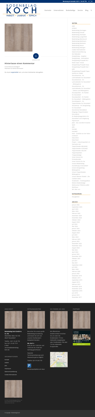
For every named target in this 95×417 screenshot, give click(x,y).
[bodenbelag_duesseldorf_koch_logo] (22, 10)
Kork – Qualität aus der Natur (81, 133)
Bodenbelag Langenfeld (79, 37)
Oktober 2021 (76, 258)
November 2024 (77, 218)
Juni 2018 (75, 293)
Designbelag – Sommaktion (80, 58)
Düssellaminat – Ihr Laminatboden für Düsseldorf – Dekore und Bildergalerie (81, 88)
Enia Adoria (75, 114)
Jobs (73, 127)
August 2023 (76, 233)
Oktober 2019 (76, 278)
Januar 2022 (75, 254)
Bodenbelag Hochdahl (79, 35)
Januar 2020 (75, 273)
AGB (73, 26)
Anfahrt (74, 28)
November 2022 (77, 246)
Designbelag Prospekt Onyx (80, 65)
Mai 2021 (75, 263)
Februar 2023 (76, 239)
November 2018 (77, 289)
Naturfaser (75, 140)
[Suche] (91, 10)
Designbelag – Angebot (79, 56)
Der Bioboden (76, 54)
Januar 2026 (75, 205)
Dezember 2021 (77, 256)
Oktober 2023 (76, 230)
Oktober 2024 (76, 220)
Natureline (75, 138)
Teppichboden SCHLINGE (80, 148)
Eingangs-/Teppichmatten (80, 112)
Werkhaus (75, 187)
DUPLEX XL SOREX (77, 73)
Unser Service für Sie (78, 161)
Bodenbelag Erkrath (78, 32)
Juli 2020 (74, 267)
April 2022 (75, 252)
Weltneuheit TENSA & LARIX (80, 185)
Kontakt (74, 129)
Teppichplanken (77, 153)
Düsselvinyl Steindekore (79, 110)
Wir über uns (76, 189)
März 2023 (75, 237)
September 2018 (77, 291)
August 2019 (76, 282)
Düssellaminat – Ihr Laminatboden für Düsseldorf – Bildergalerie (81, 82)
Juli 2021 (74, 261)
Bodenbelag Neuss (78, 45)
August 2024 (76, 222)
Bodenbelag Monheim (79, 43)
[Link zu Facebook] (89, 1)
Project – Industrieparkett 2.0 (81, 142)
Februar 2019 (76, 284)
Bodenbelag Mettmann (79, 41)
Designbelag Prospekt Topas (81, 71)
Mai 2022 (75, 250)
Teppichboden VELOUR (79, 150)
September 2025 (77, 207)
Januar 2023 (75, 241)
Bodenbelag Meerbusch (79, 39)
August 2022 (76, 248)
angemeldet (14, 72)
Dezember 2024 (77, 215)
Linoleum (75, 136)
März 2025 (75, 211)
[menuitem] (47, 10)
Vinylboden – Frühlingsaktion (81, 181)
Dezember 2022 (77, 243)
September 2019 (77, 280)
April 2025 (75, 209)
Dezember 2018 (77, 286)
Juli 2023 (74, 235)
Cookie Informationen (78, 50)
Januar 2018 (75, 295)
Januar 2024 (75, 228)
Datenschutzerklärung (79, 52)
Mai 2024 (75, 226)
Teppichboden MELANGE (79, 146)
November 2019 (77, 276)
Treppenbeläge (76, 155)
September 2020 (77, 265)
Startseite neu (76, 144)
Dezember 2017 (77, 297)
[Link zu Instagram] (91, 1)
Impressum (75, 120)
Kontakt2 (74, 131)
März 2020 (75, 269)
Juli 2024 (74, 224)
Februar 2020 (76, 271)
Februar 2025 (76, 213)
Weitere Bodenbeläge (78, 183)
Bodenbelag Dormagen (79, 30)
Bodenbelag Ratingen (78, 47)
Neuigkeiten (76, 197)
